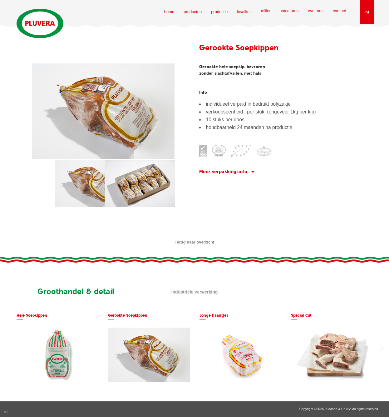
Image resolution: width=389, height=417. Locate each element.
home (169, 11)
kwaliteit (244, 11)
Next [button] (382, 348)
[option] (57, 347)
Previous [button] (7, 348)
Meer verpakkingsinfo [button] (223, 171)
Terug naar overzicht (194, 242)
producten (193, 11)
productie (219, 11)
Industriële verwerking (194, 291)
